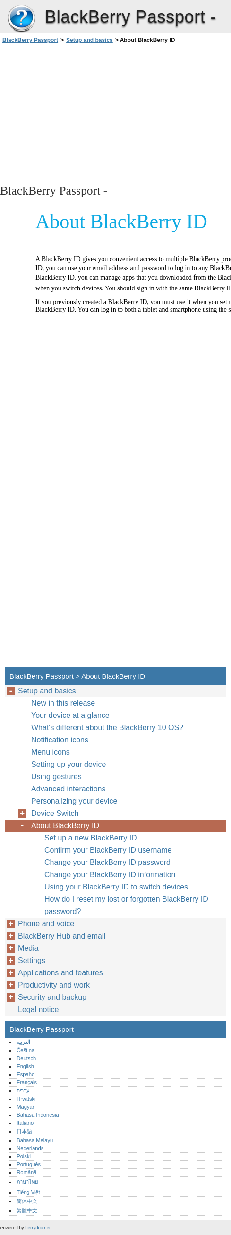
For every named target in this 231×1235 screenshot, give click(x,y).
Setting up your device (68, 764)
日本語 (24, 1131)
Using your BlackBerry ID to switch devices (116, 887)
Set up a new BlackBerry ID (90, 838)
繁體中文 (27, 1210)
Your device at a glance (70, 715)
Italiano (25, 1123)
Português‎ (29, 1164)
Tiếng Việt (28, 1192)
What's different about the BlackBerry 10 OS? (107, 728)
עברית (23, 1090)
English (25, 1066)
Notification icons (59, 740)
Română (26, 1172)
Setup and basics (89, 40)
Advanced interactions (68, 789)
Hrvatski (26, 1099)
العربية (23, 1042)
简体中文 (27, 1201)
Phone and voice (46, 924)
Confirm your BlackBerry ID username (107, 850)
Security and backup (52, 997)
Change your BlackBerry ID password (107, 862)
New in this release (63, 703)
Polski (24, 1156)
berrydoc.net (37, 1227)
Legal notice (38, 1009)
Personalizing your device (74, 801)
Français (27, 1082)
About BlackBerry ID (65, 826)
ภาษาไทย (27, 1182)
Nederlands (30, 1148)
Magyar (25, 1107)
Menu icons (50, 752)
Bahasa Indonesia (38, 1115)
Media (28, 948)
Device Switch (54, 813)
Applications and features (60, 973)
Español (26, 1074)
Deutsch (26, 1058)
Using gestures (56, 777)
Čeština (25, 1050)
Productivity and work (54, 985)
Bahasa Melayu (35, 1140)
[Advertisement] (84, 113)
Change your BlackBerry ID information (109, 875)
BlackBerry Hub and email (61, 936)
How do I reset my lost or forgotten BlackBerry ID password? (126, 905)
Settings (31, 960)
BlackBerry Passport (21, 19)
